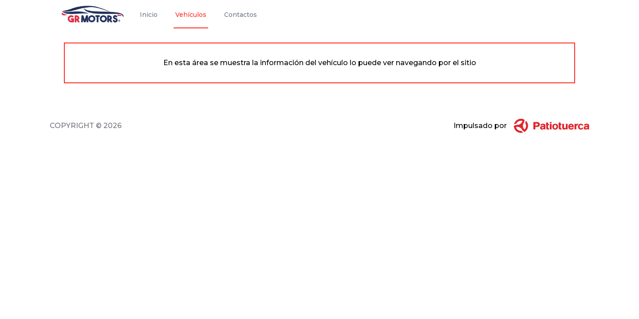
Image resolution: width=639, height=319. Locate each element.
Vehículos (190, 15)
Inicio (149, 15)
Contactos (240, 15)
